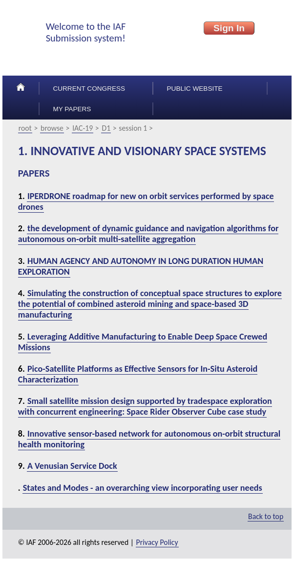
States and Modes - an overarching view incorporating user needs (142, 487)
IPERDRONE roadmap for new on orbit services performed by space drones (146, 201)
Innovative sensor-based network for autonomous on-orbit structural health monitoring (149, 439)
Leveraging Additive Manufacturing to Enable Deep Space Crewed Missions (142, 342)
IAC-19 (82, 128)
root (25, 128)
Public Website (195, 88)
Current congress (89, 88)
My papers (72, 109)
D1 (106, 128)
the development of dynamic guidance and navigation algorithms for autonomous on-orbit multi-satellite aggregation (148, 233)
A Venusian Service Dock (72, 466)
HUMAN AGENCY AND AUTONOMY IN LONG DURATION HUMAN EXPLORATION (140, 266)
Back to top (265, 516)
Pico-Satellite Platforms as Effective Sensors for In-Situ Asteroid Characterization (137, 374)
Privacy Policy (157, 542)
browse (52, 128)
